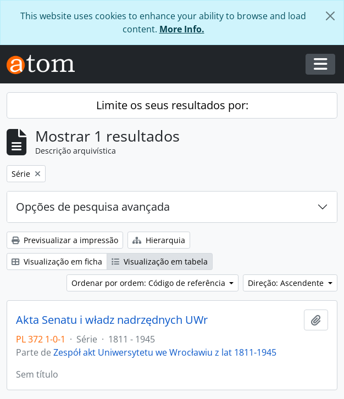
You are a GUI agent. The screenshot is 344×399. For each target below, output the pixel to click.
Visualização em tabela (160, 261)
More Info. (181, 29)
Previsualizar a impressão (65, 240)
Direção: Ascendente (287, 283)
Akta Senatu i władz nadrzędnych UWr (112, 320)
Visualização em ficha (57, 261)
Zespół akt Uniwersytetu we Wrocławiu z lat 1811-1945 (164, 352)
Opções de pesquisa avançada (93, 206)
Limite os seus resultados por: (172, 105)
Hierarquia (158, 240)
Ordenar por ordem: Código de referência (149, 283)
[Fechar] (330, 16)
